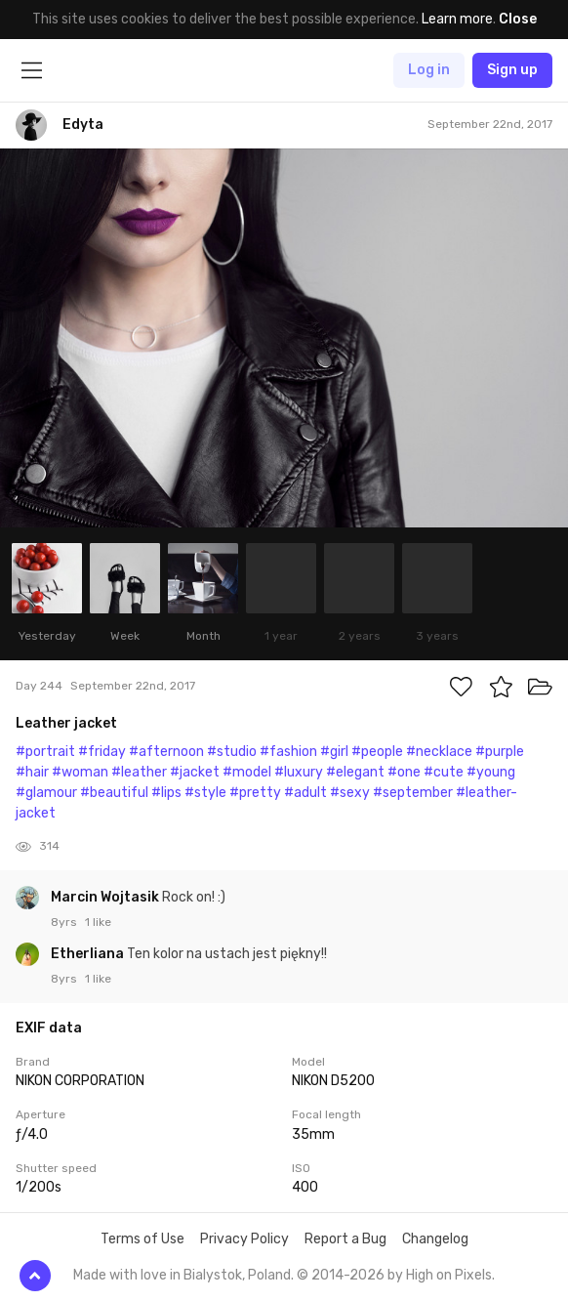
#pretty (255, 792)
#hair (32, 772)
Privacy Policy (244, 1239)
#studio (232, 751)
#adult (305, 792)
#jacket (195, 772)
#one (404, 772)
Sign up (512, 70)
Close (518, 19)
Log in (429, 70)
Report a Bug (345, 1239)
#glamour (46, 792)
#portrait (45, 751)
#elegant (355, 772)
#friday (102, 751)
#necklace (439, 751)
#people (377, 751)
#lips (166, 792)
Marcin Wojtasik (106, 897)
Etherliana (89, 953)
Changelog (435, 1239)
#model (247, 772)
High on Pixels (449, 1275)
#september (413, 792)
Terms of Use (142, 1239)
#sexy (350, 792)
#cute (444, 772)
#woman (80, 772)
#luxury (298, 772)
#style (205, 792)
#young (491, 772)
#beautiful (114, 792)
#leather (139, 772)
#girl (334, 751)
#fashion (288, 751)
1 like (98, 922)
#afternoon (166, 751)
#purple (499, 751)
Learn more (457, 19)
